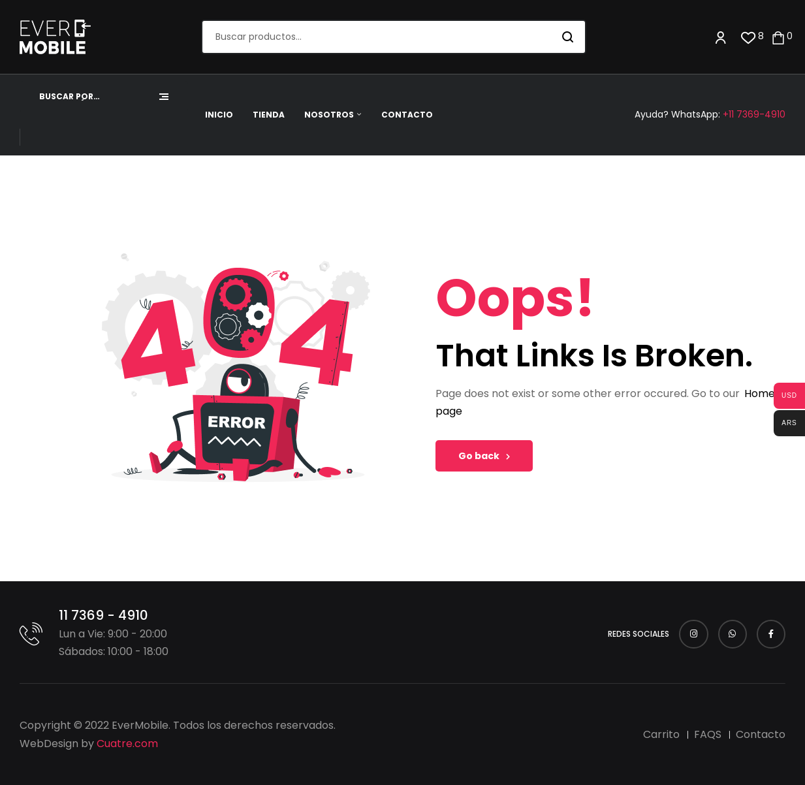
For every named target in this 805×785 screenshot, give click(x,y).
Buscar (568, 37)
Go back (484, 455)
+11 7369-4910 (754, 114)
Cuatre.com (127, 743)
